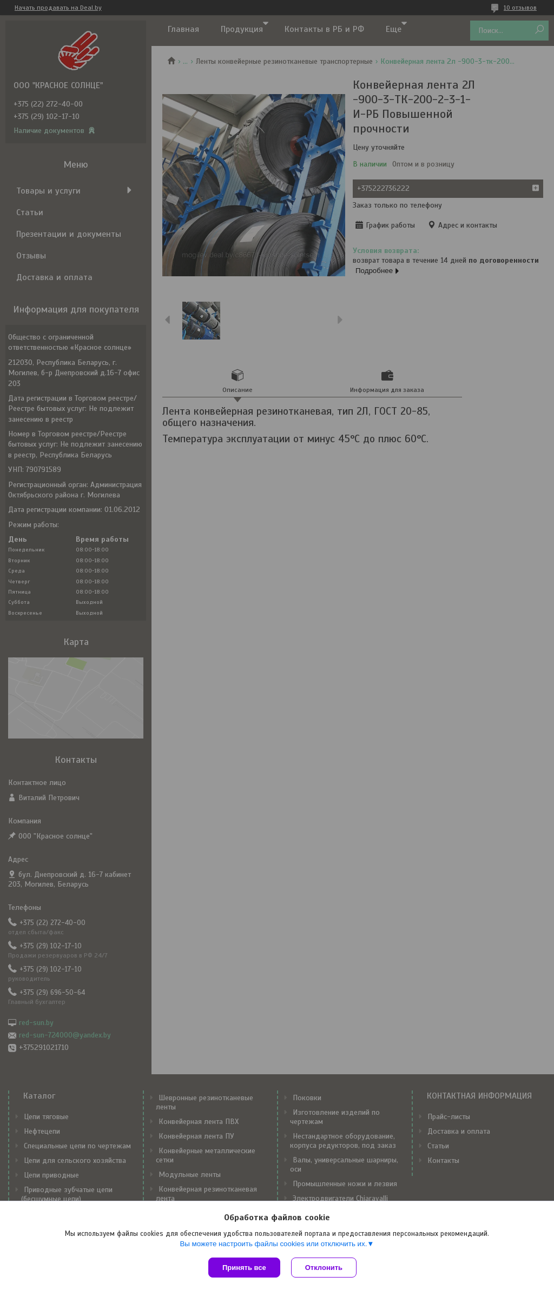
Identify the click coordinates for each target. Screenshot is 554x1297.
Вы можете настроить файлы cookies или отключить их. (273, 1244)
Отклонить (323, 1267)
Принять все (244, 1267)
